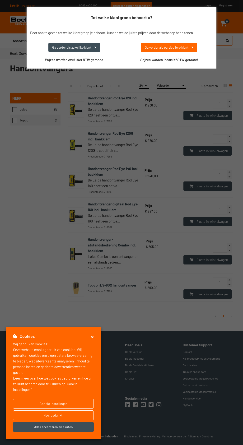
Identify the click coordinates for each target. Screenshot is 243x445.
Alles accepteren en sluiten (53, 427)
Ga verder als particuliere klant (169, 47)
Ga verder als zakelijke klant (74, 47)
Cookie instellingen (53, 404)
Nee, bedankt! (53, 415)
